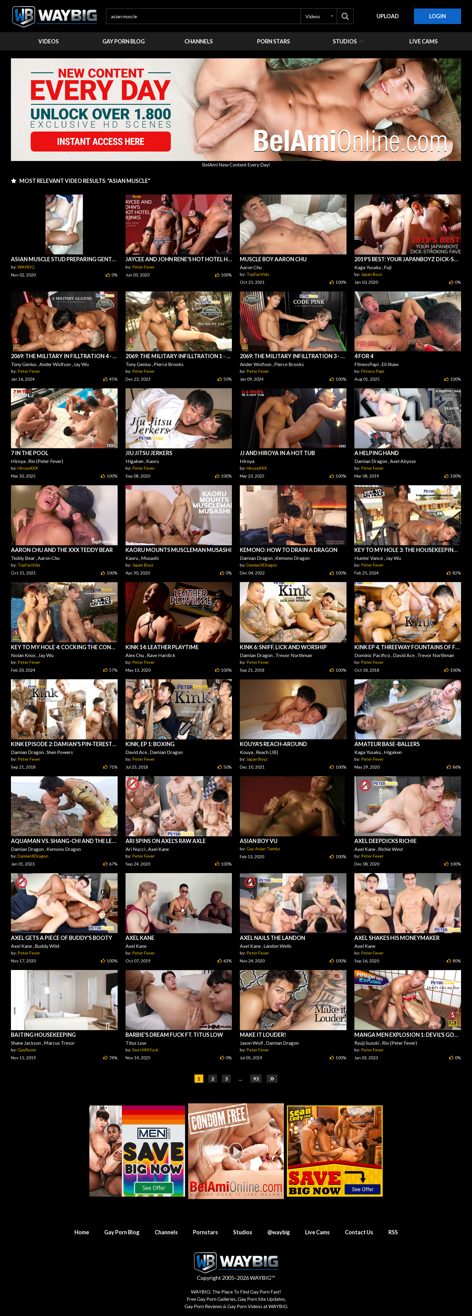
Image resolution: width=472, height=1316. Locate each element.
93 (256, 1078)
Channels (166, 1232)
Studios (242, 1232)
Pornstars (205, 1232)
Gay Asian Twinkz (263, 848)
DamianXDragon (261, 564)
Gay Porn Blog (122, 1232)
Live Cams (317, 1232)
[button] (319, 16)
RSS (393, 1232)
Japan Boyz (371, 274)
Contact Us (359, 1232)
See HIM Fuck (145, 1049)
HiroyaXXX (28, 468)
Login (437, 16)
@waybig (278, 1232)
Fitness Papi (372, 371)
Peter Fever (143, 266)
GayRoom (27, 1049)
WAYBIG (26, 266)
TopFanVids (257, 274)
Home (81, 1232)
